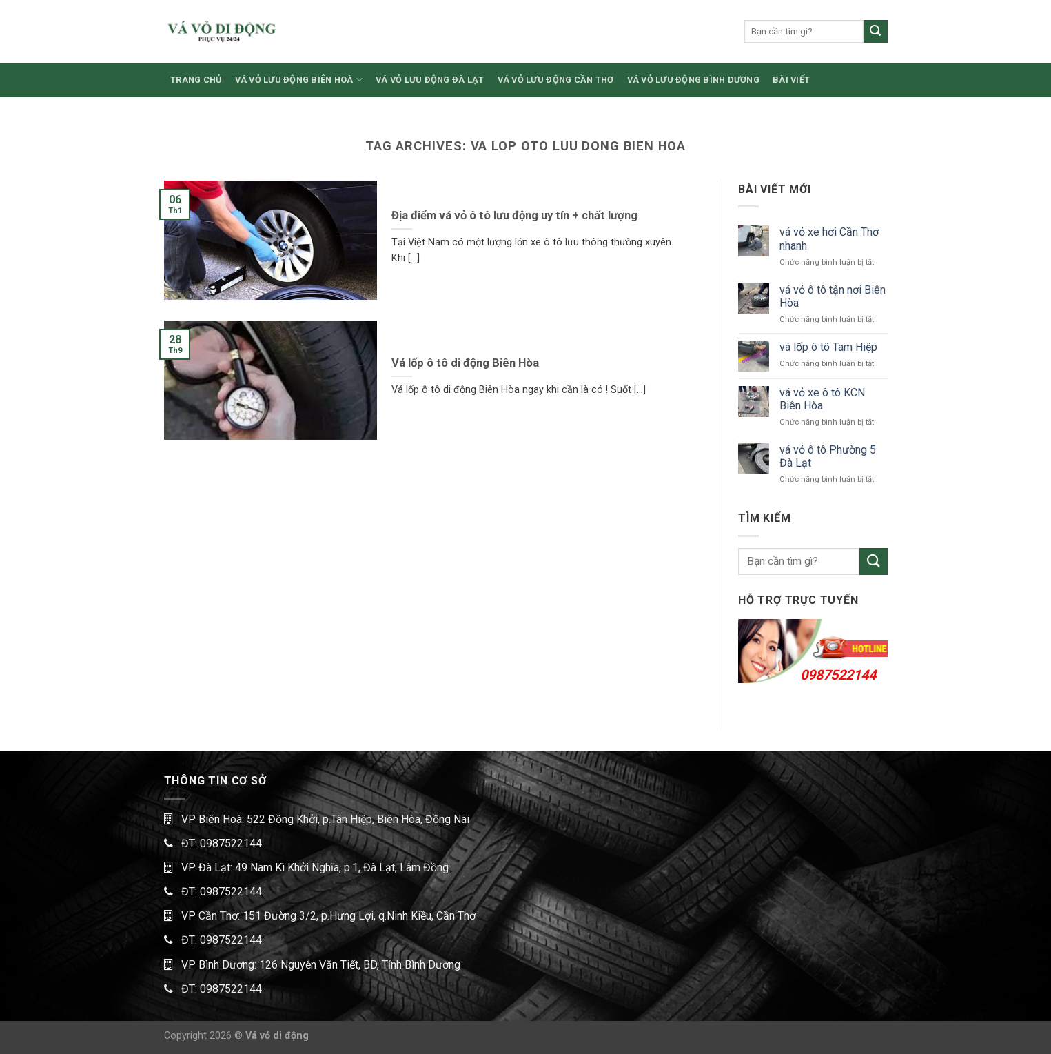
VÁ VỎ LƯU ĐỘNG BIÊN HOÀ (299, 79)
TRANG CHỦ (195, 79)
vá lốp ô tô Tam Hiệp (828, 347)
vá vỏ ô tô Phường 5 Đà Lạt (827, 456)
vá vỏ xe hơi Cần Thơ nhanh (829, 238)
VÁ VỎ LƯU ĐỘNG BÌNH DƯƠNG (693, 79)
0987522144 (838, 675)
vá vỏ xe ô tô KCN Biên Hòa (822, 399)
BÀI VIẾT (791, 79)
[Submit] (875, 31)
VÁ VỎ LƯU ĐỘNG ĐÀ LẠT (430, 79)
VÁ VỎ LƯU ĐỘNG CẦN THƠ (556, 79)
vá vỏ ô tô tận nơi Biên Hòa (832, 296)
